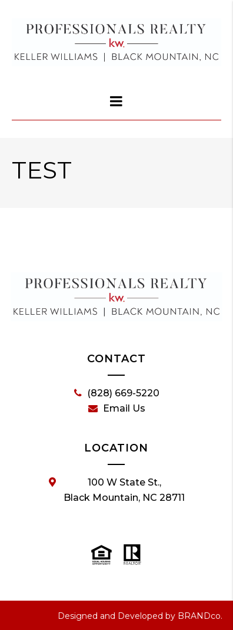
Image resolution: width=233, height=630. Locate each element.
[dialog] (116, 101)
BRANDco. (200, 616)
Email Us (116, 408)
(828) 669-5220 (116, 393)
